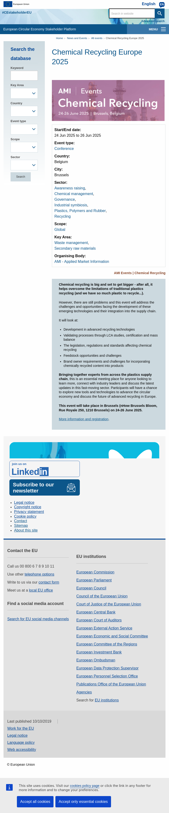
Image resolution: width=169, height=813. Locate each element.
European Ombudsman (95, 660)
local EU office (41, 590)
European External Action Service (104, 628)
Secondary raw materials (75, 248)
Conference (64, 149)
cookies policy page (85, 786)
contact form (48, 582)
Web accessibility (21, 750)
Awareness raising (69, 188)
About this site (26, 530)
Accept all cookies (35, 802)
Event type (18, 121)
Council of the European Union (101, 596)
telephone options (39, 574)
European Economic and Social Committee (112, 636)
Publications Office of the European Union (111, 684)
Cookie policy (25, 516)
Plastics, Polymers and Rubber (80, 211)
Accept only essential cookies (83, 802)
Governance (64, 199)
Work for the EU (20, 728)
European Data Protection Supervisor (107, 668)
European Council (91, 588)
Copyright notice (27, 507)
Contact (20, 521)
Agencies (84, 692)
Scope (15, 139)
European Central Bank (95, 612)
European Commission (95, 572)
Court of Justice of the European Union (108, 604)
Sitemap (21, 526)
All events (97, 38)
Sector (15, 157)
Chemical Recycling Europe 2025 (125, 38)
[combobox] (24, 93)
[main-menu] (163, 29)
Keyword (17, 68)
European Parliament (93, 580)
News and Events (77, 38)
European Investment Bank (99, 652)
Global (59, 230)
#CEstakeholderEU (16, 12)
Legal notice (24, 503)
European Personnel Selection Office (107, 676)
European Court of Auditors (99, 620)
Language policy (21, 743)
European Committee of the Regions (106, 644)
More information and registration (83, 419)
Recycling (62, 216)
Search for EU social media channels (38, 619)
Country (16, 103)
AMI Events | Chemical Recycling (139, 273)
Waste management (71, 243)
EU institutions (107, 700)
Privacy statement (29, 512)
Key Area (17, 85)
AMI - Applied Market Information (81, 262)
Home (59, 38)
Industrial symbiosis (70, 205)
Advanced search (153, 21)
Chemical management (73, 194)
